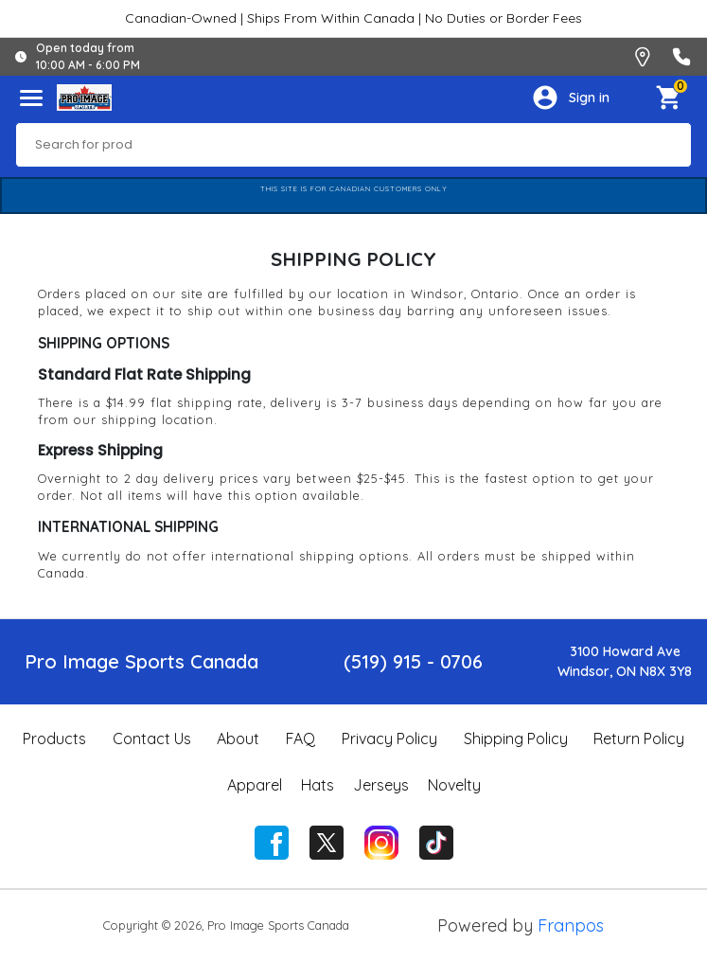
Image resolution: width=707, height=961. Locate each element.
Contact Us (152, 738)
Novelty (454, 784)
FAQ (300, 738)
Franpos (571, 925)
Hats (317, 784)
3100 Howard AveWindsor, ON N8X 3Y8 (624, 661)
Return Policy (638, 738)
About (238, 738)
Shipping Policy (516, 738)
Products (54, 738)
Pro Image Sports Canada (141, 661)
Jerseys (381, 784)
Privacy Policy (389, 738)
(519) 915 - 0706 (413, 661)
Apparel (254, 784)
